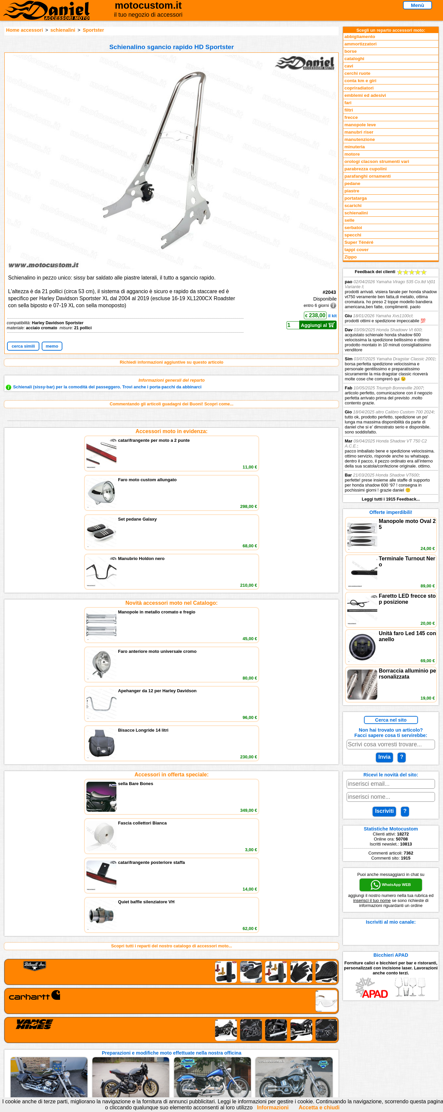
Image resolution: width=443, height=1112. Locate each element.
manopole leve (360, 124)
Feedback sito (76, 1047)
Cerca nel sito (390, 720)
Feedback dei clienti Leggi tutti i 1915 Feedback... (391, 385)
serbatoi (353, 227)
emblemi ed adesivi (365, 95)
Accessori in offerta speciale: (171, 532)
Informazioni (273, 1107)
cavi (348, 65)
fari (347, 102)
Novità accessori (79, 1041)
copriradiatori (359, 87)
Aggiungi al (318, 325)
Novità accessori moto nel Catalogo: (171, 481)
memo (52, 346)
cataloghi (354, 58)
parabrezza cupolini (365, 168)
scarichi (352, 205)
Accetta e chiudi (319, 1107)
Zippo (350, 256)
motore (352, 154)
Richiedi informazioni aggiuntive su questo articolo (172, 362)
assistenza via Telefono (168, 1041)
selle (349, 220)
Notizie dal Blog (78, 1061)
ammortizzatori (360, 43)
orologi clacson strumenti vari (376, 161)
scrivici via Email (161, 1034)
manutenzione (359, 139)
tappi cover (356, 249)
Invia (384, 757)
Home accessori (24, 30)
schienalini (62, 30)
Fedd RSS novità (161, 1061)
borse (350, 51)
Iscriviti (384, 811)
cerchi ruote (357, 73)
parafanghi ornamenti (367, 176)
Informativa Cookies (164, 1054)
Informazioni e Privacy (167, 1047)
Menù (417, 5)
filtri (348, 110)
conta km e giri (360, 80)
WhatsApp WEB (391, 885)
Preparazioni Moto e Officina (91, 1054)
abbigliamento (359, 36)
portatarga (355, 198)
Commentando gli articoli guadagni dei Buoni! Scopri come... (172, 403)
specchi (352, 234)
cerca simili (23, 346)
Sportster (93, 30)
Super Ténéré (358, 242)
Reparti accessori (80, 1034)
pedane (352, 183)
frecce (351, 117)
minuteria (354, 146)
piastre (351, 190)
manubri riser (358, 132)
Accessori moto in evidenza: (171, 431)
